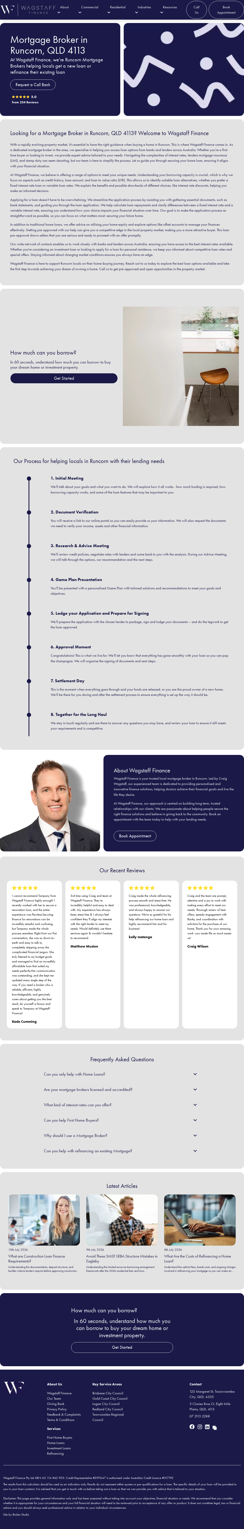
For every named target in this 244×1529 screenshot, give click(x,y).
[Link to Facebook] (192, 1427)
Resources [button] (168, 9)
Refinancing (55, 1453)
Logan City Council (106, 1404)
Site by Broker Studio (16, 1514)
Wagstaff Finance (59, 1393)
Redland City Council (107, 1409)
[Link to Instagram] (200, 1427)
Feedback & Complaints (64, 1414)
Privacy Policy (57, 1409)
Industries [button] (143, 9)
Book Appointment (226, 9)
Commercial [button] (88, 9)
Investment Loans (59, 1448)
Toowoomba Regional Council (108, 1417)
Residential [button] (117, 9)
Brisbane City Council (107, 1393)
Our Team (54, 1398)
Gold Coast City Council (110, 1398)
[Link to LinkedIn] (208, 1427)
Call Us (197, 9)
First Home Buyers (59, 1437)
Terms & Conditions (60, 1420)
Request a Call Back (33, 84)
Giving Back (55, 1404)
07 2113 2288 (199, 1416)
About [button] (63, 9)
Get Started (64, 378)
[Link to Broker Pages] (214, 1427)
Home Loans (56, 1443)
